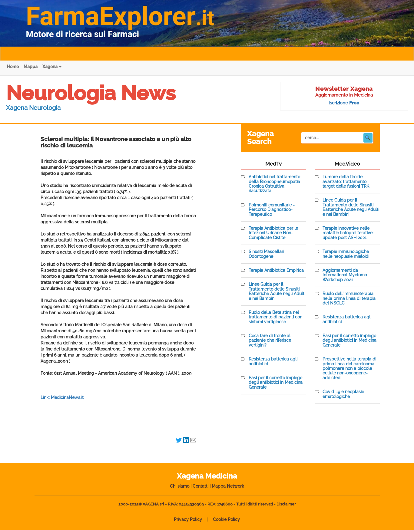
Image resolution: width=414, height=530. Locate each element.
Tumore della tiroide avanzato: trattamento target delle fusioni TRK (346, 182)
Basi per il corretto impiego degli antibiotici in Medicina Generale (276, 383)
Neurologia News (91, 93)
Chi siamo (179, 486)
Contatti (200, 486)
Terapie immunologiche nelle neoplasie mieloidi (346, 253)
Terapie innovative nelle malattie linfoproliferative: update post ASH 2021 (348, 233)
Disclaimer (286, 504)
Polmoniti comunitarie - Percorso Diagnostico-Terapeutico (272, 210)
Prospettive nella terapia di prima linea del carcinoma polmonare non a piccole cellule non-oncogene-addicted (349, 368)
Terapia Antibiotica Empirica (276, 270)
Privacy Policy (188, 519)
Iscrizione (344, 103)
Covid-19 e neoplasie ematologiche (343, 394)
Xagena (51, 66)
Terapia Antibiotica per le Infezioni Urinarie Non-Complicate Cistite (273, 233)
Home (13, 66)
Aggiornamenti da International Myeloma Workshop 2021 (345, 275)
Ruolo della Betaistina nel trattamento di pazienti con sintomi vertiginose (275, 317)
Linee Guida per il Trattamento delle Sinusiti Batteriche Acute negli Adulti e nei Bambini (277, 291)
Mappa (31, 66)
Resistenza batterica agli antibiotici (273, 361)
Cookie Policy (226, 519)
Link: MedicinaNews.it (62, 397)
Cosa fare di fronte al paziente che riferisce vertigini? (270, 340)
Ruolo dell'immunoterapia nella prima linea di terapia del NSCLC (349, 298)
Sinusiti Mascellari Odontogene (266, 253)
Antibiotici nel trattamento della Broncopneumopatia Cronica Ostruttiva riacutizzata (274, 184)
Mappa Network (228, 486)
